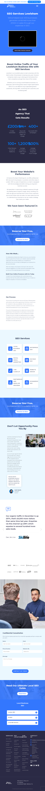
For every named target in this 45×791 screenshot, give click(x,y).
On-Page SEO (8, 749)
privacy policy (23, 780)
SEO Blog (24, 756)
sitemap (20, 782)
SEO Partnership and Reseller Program (9, 766)
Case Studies (24, 742)
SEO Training (8, 762)
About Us (24, 740)
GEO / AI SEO (8, 738)
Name (4, 641)
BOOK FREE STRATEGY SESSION (22, 50)
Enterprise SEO (9, 741)
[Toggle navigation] (37, 6)
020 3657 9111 (33, 742)
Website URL (26, 648)
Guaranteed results (25, 784)
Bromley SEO (16, 744)
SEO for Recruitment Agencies (16, 765)
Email (24, 641)
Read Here (22, 693)
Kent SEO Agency (17, 746)
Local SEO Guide (25, 770)
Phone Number (6, 648)
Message (5, 656)
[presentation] (3, 529)
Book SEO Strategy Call (34, 1)
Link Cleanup (8, 755)
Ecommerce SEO (9, 747)
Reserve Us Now (22, 239)
